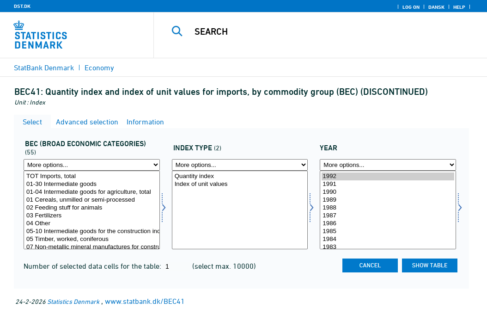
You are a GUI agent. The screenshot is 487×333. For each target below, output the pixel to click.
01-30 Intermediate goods (91, 184)
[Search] (322, 31)
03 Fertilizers (91, 216)
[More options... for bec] (92, 165)
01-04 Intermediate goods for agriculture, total (91, 192)
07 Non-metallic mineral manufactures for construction (91, 247)
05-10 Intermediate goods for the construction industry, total (91, 231)
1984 (388, 239)
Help (459, 7)
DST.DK (22, 6)
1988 (388, 208)
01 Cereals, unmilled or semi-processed (91, 200)
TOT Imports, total (91, 176)
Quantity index (240, 176)
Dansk (436, 7)
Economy (99, 67)
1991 (388, 184)
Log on (411, 7)
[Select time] (388, 210)
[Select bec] (92, 210)
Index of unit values (240, 184)
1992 (388, 176)
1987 (388, 216)
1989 (388, 200)
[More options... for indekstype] (240, 165)
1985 (388, 231)
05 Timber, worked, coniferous (91, 239)
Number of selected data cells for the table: (93, 266)
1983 (388, 247)
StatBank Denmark (44, 67)
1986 (388, 224)
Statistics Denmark (73, 301)
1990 (388, 192)
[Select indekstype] (240, 210)
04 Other (91, 224)
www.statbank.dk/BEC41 (145, 301)
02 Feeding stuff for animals (91, 208)
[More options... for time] (388, 165)
